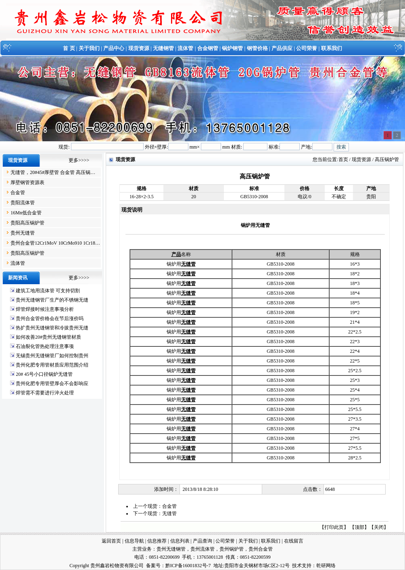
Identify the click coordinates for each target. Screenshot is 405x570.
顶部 (359, 527)
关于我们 (89, 48)
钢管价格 (257, 48)
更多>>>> (79, 160)
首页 (343, 159)
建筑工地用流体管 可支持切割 (48, 290)
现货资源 (138, 48)
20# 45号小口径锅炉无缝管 (44, 374)
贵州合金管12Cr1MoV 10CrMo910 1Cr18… (55, 243)
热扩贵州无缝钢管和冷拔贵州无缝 (52, 328)
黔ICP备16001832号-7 (188, 565)
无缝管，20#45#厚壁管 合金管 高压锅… (52, 172)
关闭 (379, 527)
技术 (297, 565)
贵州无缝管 (22, 233)
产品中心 (113, 48)
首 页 (69, 48)
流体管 (185, 48)
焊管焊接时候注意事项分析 (45, 309)
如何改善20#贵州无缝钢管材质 (48, 337)
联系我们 (331, 48)
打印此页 (334, 527)
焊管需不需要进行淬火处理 (45, 393)
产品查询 (202, 541)
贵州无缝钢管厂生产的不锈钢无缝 (52, 300)
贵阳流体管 (22, 202)
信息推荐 (157, 541)
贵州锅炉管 (231, 549)
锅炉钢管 (232, 48)
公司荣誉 (306, 48)
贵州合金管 (260, 549)
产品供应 (281, 48)
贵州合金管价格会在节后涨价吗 (50, 318)
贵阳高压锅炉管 (27, 223)
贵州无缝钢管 (171, 549)
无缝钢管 (163, 48)
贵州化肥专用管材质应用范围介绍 (52, 365)
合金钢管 (207, 48)
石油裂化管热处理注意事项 (45, 346)
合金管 (17, 192)
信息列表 (180, 541)
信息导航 (134, 541)
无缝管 (169, 513)
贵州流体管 (202, 549)
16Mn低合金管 (26, 213)
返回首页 (111, 541)
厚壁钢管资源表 (27, 182)
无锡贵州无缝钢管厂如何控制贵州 (52, 355)
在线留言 (293, 541)
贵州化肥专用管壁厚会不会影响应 (52, 383)
